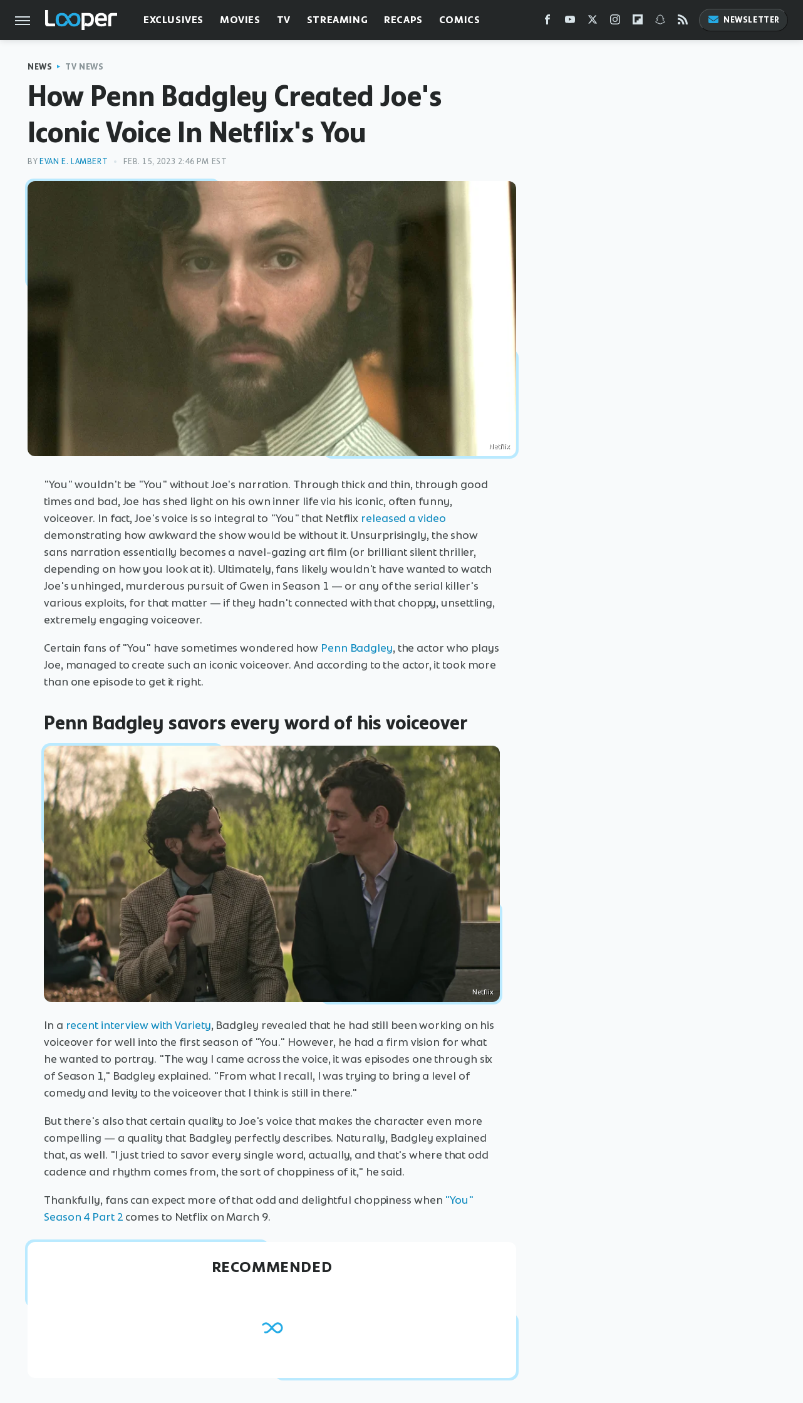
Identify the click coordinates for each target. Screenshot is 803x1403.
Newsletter (743, 19)
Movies (240, 19)
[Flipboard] (637, 22)
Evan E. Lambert (73, 161)
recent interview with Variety (138, 1025)
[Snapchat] (660, 22)
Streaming (337, 19)
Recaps (403, 19)
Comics (459, 19)
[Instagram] (615, 22)
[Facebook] (547, 22)
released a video (403, 518)
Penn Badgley (357, 647)
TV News (84, 67)
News (40, 67)
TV (284, 19)
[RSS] (682, 22)
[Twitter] (592, 22)
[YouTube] (570, 22)
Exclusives (173, 19)
